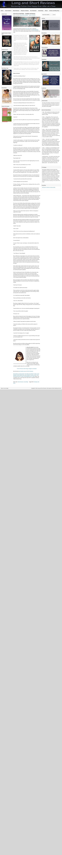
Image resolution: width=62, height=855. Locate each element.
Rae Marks (28, 28)
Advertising (40, 10)
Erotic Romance (20, 381)
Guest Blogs (26, 381)
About (46, 10)
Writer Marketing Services (56, 388)
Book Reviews (16, 10)
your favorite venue (22, 371)
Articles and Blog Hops (54, 10)
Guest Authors (8, 10)
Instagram (30, 368)
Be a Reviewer (33, 10)
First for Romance (30, 371)
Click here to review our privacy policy (48, 187)
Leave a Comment (32, 15)
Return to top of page (4, 388)
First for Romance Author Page (22, 368)
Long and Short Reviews (31, 4)
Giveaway (35, 381)
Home (2, 10)
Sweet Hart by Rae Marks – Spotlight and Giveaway (24, 13)
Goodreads (35, 368)
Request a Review (25, 10)
